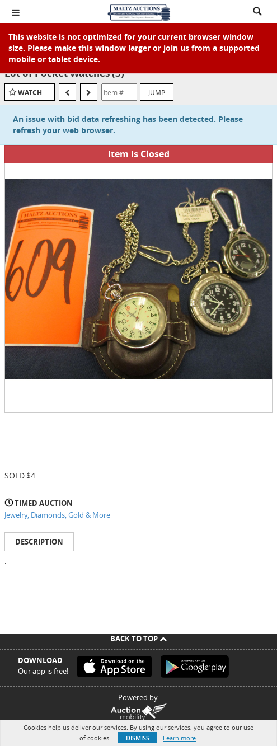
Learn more (179, 738)
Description (39, 542)
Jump (156, 92)
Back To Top (138, 639)
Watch (30, 92)
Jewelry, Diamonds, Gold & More (57, 515)
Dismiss (137, 738)
